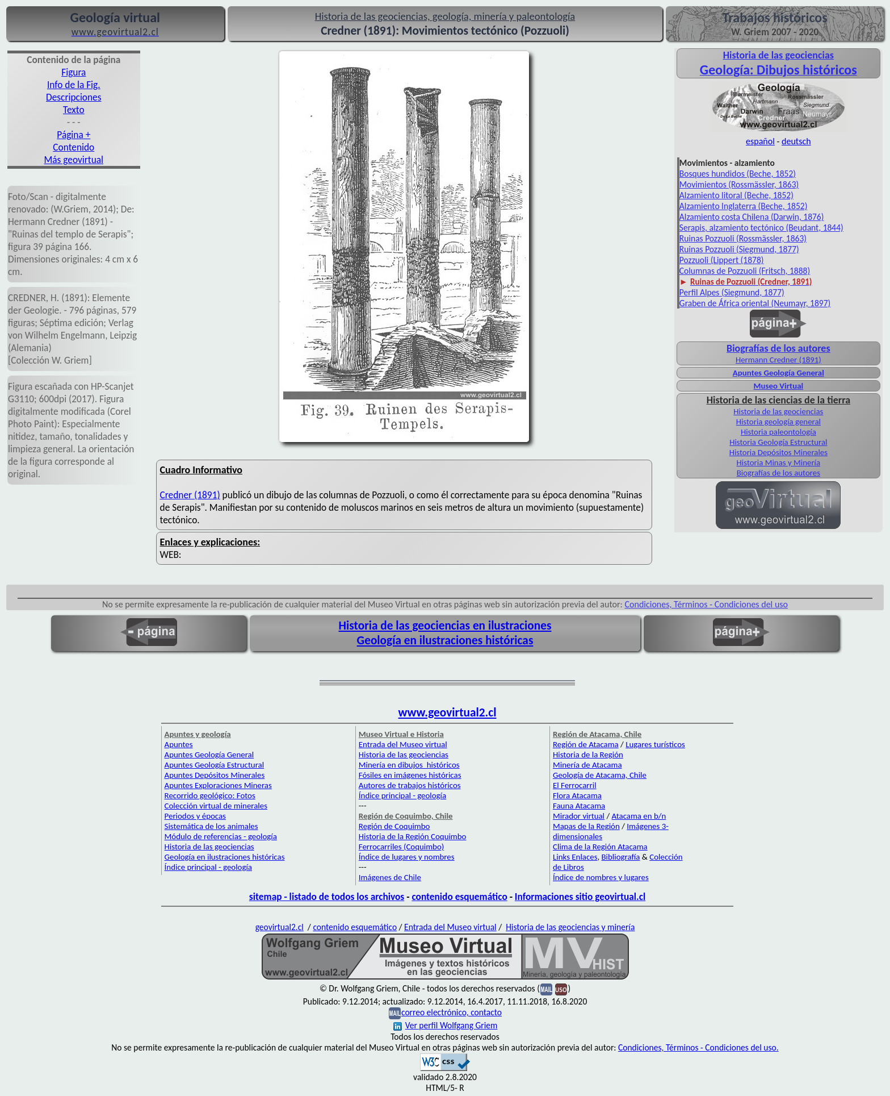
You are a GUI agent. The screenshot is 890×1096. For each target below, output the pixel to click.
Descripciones (73, 97)
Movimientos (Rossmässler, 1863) (739, 184)
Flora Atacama (577, 795)
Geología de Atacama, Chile (599, 775)
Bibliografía (621, 857)
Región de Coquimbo (394, 826)
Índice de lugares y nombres (407, 857)
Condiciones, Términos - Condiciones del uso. (698, 1047)
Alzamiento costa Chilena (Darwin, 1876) (751, 216)
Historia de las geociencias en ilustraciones (445, 625)
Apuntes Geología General (778, 373)
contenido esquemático (459, 896)
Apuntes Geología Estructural (215, 765)
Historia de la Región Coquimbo (413, 836)
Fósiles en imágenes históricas (410, 775)
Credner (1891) (190, 495)
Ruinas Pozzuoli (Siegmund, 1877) (739, 249)
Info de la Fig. (73, 84)
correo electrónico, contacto (451, 1012)
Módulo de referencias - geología (221, 836)
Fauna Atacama (579, 806)
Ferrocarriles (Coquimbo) (401, 846)
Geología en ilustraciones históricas (445, 640)
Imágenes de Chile (390, 877)
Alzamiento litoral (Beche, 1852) (736, 195)
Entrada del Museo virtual (403, 744)
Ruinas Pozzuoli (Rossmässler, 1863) (743, 238)
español (760, 141)
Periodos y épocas (195, 816)
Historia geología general (778, 421)
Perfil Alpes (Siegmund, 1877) (731, 292)
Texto (74, 109)
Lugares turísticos (655, 744)
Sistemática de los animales (211, 826)
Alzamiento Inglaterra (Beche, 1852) (743, 206)
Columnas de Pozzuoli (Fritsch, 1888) (744, 270)
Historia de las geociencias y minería (570, 927)
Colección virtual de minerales (216, 806)
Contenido (73, 147)
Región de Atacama (586, 744)
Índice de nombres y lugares (601, 877)
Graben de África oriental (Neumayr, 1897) (754, 303)
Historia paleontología (778, 432)
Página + (73, 134)
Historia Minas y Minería (779, 462)
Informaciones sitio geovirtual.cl (580, 896)
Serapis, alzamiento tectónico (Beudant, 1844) (761, 227)
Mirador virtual (578, 816)
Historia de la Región (588, 754)
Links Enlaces (575, 857)
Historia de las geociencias (778, 411)
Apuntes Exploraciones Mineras (218, 785)
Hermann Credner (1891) (778, 360)
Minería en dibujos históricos (409, 765)
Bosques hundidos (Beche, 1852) (737, 173)
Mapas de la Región (586, 826)
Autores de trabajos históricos (410, 785)
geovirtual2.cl (279, 927)
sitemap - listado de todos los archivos (326, 896)
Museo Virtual (779, 386)
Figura (73, 72)
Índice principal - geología (208, 867)
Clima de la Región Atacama (600, 846)
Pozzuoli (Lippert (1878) (721, 260)
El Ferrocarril (575, 785)
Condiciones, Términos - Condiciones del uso (706, 604)
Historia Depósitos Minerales (778, 452)
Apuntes (179, 744)
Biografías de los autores (778, 473)
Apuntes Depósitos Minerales (215, 775)
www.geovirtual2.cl (447, 712)
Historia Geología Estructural (778, 442)
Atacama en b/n (639, 816)
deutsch (796, 141)
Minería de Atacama (587, 765)
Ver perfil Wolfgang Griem (445, 1025)
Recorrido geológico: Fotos (210, 795)
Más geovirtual (74, 159)
